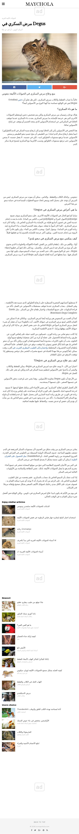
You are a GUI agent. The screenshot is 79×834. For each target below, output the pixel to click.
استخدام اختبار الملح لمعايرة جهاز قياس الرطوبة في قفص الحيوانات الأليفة (46, 517)
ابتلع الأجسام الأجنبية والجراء (28, 743)
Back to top (39, 822)
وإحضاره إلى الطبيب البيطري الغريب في (30, 347)
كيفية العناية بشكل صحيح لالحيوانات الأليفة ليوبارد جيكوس (39, 670)
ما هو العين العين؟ (24, 625)
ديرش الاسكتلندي (24, 693)
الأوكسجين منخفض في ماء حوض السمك (33, 721)
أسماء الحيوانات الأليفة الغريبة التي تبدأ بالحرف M (36, 540)
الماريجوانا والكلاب (24, 732)
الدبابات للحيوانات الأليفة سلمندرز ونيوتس (33, 506)
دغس (20, 99)
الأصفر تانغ (21, 648)
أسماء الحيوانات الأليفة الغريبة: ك (30, 552)
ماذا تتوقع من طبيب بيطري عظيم (30, 602)
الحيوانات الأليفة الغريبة (9, 18)
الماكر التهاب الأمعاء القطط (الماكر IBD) (33, 659)
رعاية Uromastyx (24, 529)
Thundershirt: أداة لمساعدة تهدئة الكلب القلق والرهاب (39, 709)
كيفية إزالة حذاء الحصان (26, 636)
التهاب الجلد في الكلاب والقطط (29, 682)
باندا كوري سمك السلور (26, 614)
